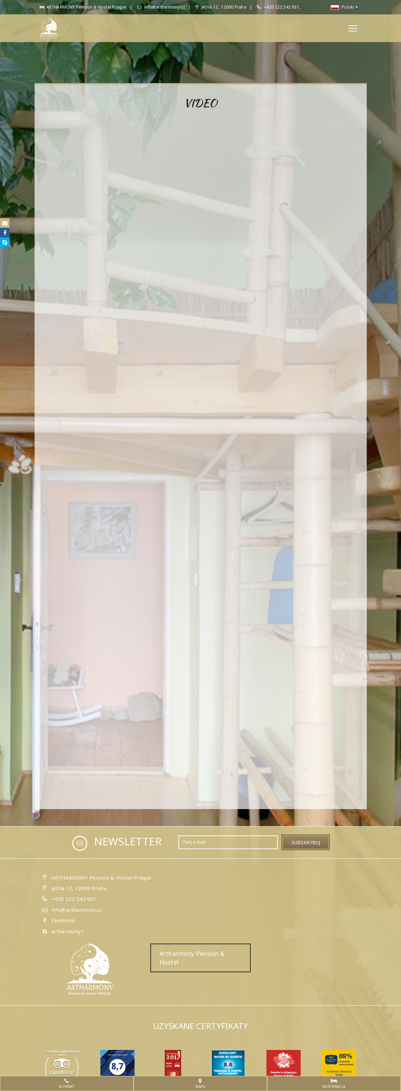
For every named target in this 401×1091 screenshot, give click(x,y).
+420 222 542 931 (74, 898)
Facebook (63, 920)
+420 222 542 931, (282, 7)
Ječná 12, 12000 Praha (78, 888)
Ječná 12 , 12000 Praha (221, 7)
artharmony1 (67, 931)
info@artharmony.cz (161, 7)
